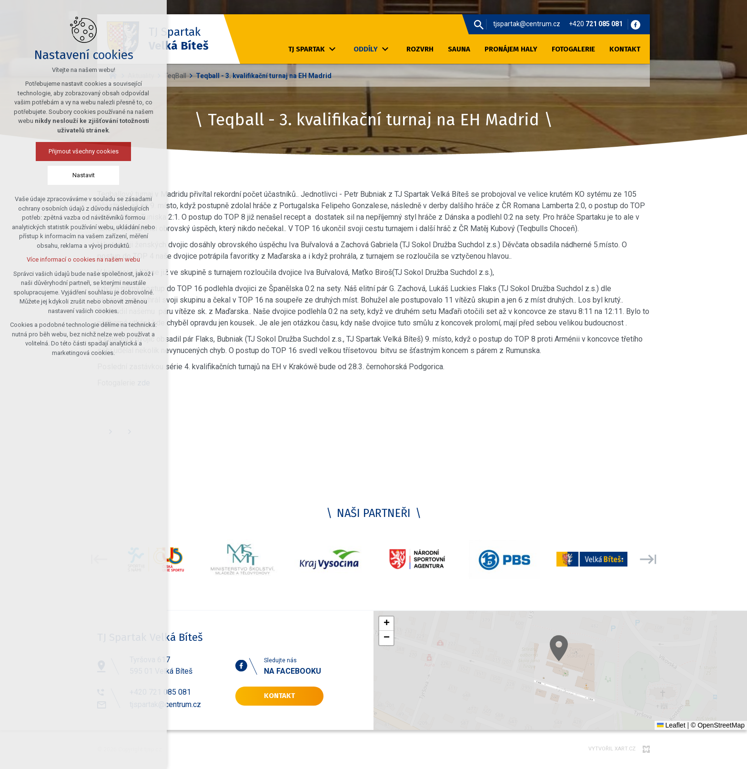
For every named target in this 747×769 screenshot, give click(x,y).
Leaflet (671, 725)
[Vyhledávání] (479, 24)
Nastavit (53, 175)
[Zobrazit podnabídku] (332, 49)
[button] (580, 662)
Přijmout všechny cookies (53, 151)
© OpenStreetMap (718, 725)
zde (143, 382)
